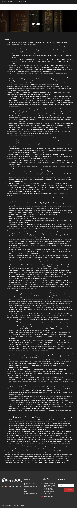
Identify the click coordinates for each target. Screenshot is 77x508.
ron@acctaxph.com (48, 496)
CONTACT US (32, 14)
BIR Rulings (27, 491)
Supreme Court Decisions (30, 493)
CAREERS (62, 8)
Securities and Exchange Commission (30, 487)
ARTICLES (46, 8)
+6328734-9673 (47, 493)
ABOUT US (54, 8)
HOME (29, 8)
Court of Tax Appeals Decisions (29, 484)
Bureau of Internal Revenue (31, 490)
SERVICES (36, 8)
